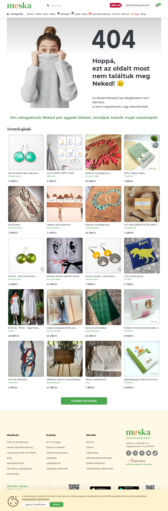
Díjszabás (51, 458)
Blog (143, 14)
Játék (53, 14)
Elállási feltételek (95, 463)
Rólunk (90, 442)
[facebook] (128, 453)
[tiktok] (155, 453)
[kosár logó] (157, 5)
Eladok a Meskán (55, 447)
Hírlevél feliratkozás (18, 442)
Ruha (45, 14)
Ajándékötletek (15, 463)
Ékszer (30, 14)
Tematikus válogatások (19, 468)
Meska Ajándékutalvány (20, 447)
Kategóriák (13, 473)
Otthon (116, 14)
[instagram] (135, 453)
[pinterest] (142, 453)
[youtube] (148, 453)
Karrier (90, 447)
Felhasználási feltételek (99, 458)
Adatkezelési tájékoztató (99, 468)
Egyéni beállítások (35, 504)
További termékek (84, 401)
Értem (56, 504)
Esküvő (125, 14)
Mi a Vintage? (53, 442)
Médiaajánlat (53, 463)
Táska (38, 14)
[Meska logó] (143, 434)
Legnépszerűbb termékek (21, 452)
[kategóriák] (16, 14)
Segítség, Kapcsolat (57, 468)
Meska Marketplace (57, 452)
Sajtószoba (92, 452)
